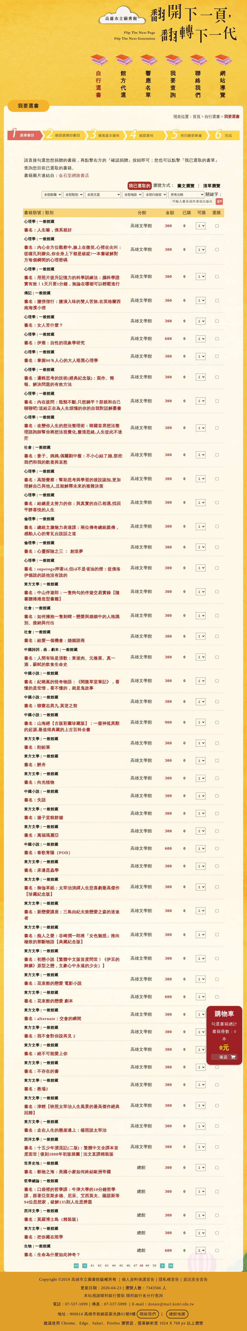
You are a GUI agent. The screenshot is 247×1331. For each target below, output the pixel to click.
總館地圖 (177, 1314)
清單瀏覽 (211, 186)
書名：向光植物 (39, 782)
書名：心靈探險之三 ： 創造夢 (53, 551)
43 (107, 1265)
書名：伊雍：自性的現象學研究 (54, 343)
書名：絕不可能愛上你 (46, 1053)
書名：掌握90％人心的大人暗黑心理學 (61, 360)
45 (121, 1265)
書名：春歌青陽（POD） (48, 852)
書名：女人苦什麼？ (43, 325)
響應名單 (148, 84)
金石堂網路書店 (74, 175)
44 (114, 1265)
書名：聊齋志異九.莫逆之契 (50, 706)
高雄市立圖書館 (85, 1279)
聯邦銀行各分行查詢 (144, 1296)
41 (92, 1265)
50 (154, 1265)
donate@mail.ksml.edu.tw (171, 1304)
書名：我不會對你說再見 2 (49, 1036)
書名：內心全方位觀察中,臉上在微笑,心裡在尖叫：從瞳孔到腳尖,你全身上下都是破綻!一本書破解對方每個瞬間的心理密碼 (73, 253)
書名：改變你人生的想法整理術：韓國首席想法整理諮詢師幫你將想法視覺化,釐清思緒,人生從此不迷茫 (73, 432)
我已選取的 (140, 186)
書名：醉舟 (35, 765)
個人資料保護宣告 (138, 1279)
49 (147, 1265)
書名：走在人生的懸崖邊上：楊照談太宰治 (65, 1130)
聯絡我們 (197, 84)
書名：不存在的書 (41, 1071)
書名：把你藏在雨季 (43, 1237)
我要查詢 (173, 84)
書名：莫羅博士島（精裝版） (52, 1219)
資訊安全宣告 (195, 1279)
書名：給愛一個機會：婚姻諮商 (54, 640)
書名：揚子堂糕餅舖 (43, 817)
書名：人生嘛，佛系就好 (48, 230)
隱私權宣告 (169, 1279)
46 (128, 1265)
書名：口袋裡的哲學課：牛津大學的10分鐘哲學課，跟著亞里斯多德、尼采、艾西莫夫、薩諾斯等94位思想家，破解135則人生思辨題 (72, 1195)
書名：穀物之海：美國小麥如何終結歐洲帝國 (67, 1172)
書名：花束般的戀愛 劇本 (48, 1001)
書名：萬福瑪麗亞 (41, 835)
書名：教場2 (36, 1089)
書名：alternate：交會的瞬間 (52, 1018)
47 (135, 1265)
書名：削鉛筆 (37, 747)
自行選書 (98, 84)
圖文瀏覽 (186, 186)
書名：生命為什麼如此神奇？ (52, 1254)
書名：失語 (35, 800)
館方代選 (123, 84)
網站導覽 (222, 84)
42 (99, 1265)
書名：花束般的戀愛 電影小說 (53, 983)
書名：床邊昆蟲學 (41, 870)
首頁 (196, 117)
